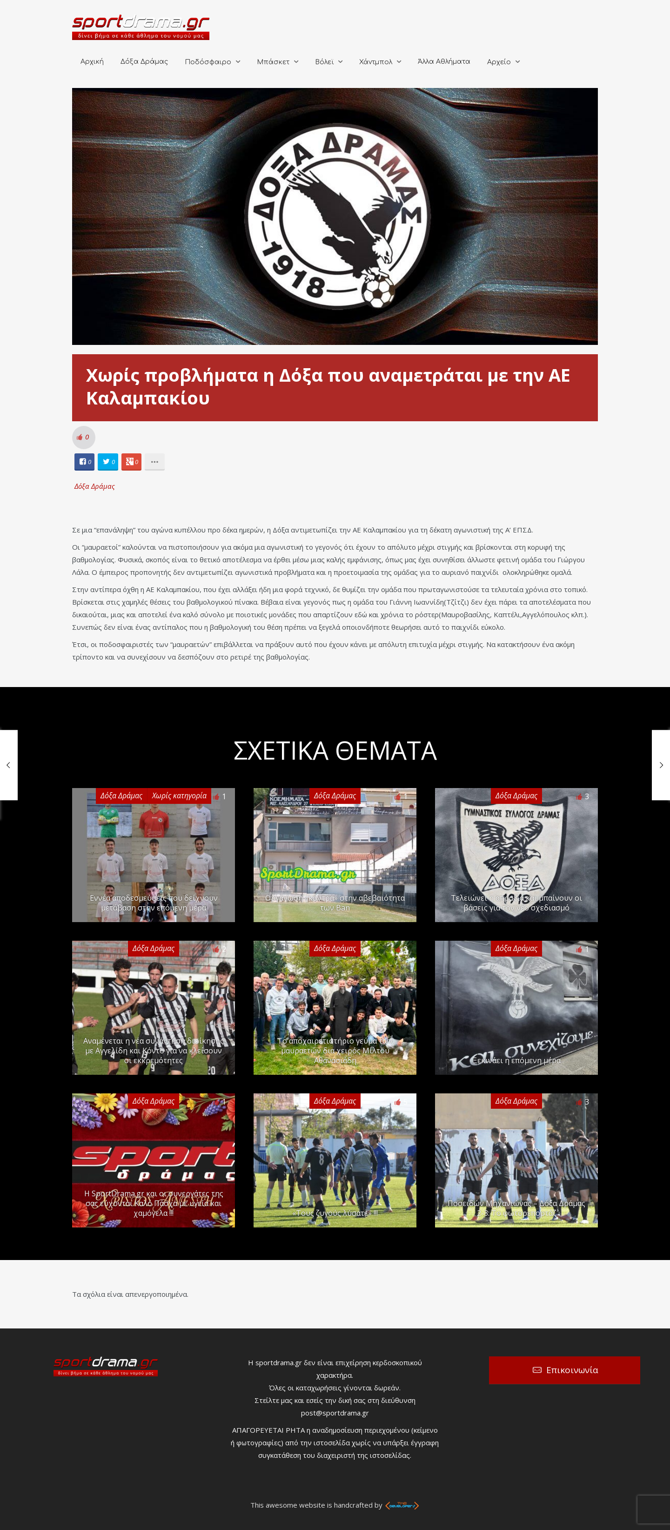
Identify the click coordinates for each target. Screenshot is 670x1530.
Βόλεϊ (324, 62)
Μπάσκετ (273, 62)
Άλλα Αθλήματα (444, 61)
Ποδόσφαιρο (208, 62)
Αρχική (92, 61)
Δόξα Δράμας (144, 61)
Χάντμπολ (375, 62)
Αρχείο (499, 62)
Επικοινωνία (572, 1370)
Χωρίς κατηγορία (179, 795)
